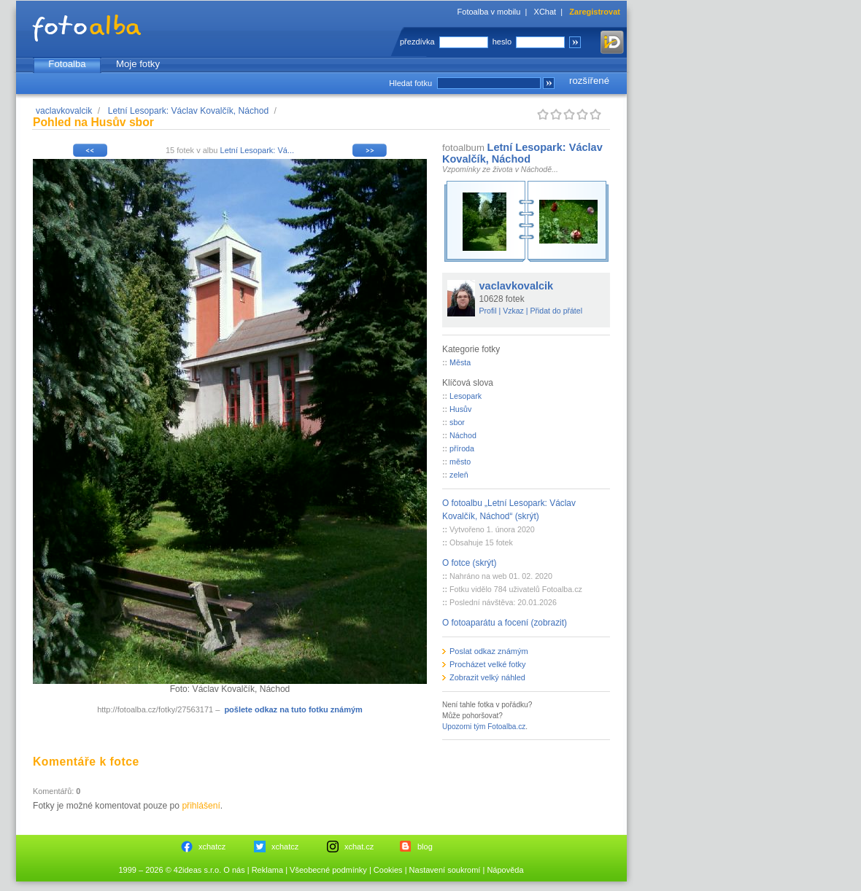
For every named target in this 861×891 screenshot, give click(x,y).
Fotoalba (66, 63)
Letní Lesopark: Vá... (257, 150)
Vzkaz (513, 310)
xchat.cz (359, 846)
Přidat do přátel (556, 310)
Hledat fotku (410, 83)
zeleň (458, 474)
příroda (461, 448)
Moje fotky (138, 63)
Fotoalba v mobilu (489, 11)
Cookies (388, 869)
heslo (502, 41)
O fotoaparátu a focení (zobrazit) (504, 623)
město (460, 461)
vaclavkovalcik (64, 111)
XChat (545, 11)
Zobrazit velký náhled (487, 677)
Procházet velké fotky (487, 664)
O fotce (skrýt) (469, 563)
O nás (233, 869)
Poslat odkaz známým (488, 651)
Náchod (462, 435)
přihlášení (201, 806)
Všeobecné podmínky (328, 869)
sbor (457, 422)
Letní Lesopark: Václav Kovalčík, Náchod (188, 111)
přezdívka (417, 41)
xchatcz (211, 846)
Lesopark (465, 396)
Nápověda (505, 869)
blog (425, 846)
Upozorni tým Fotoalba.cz (483, 727)
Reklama (267, 869)
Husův (460, 409)
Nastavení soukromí (445, 869)
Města (460, 362)
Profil (488, 310)
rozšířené (589, 80)
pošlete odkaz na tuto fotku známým (293, 709)
